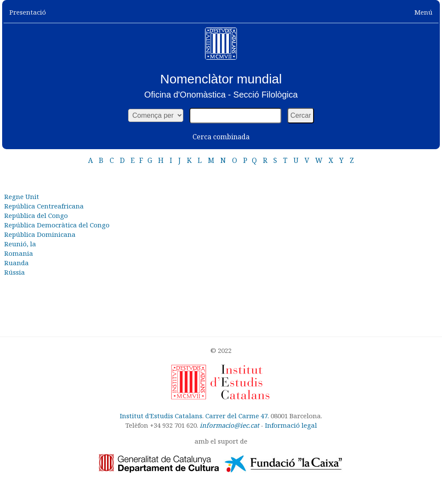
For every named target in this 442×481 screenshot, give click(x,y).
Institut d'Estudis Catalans (161, 415)
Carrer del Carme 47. (237, 415)
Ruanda (16, 262)
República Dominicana (40, 234)
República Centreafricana (44, 206)
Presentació (27, 12)
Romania (18, 253)
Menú (424, 12)
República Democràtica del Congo (57, 225)
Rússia (14, 272)
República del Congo (36, 215)
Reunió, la (20, 243)
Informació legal (291, 425)
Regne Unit (21, 196)
